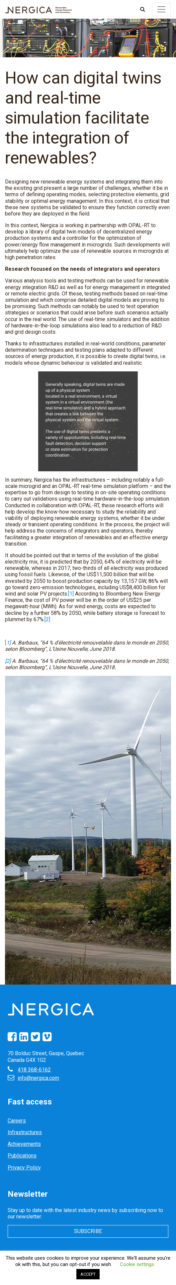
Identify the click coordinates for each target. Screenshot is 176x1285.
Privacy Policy (24, 1167)
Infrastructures (25, 1132)
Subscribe (88, 1231)
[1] (71, 594)
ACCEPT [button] (88, 1274)
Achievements (24, 1144)
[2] (47, 619)
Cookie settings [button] (137, 1264)
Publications (22, 1155)
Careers (17, 1120)
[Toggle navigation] (161, 9)
